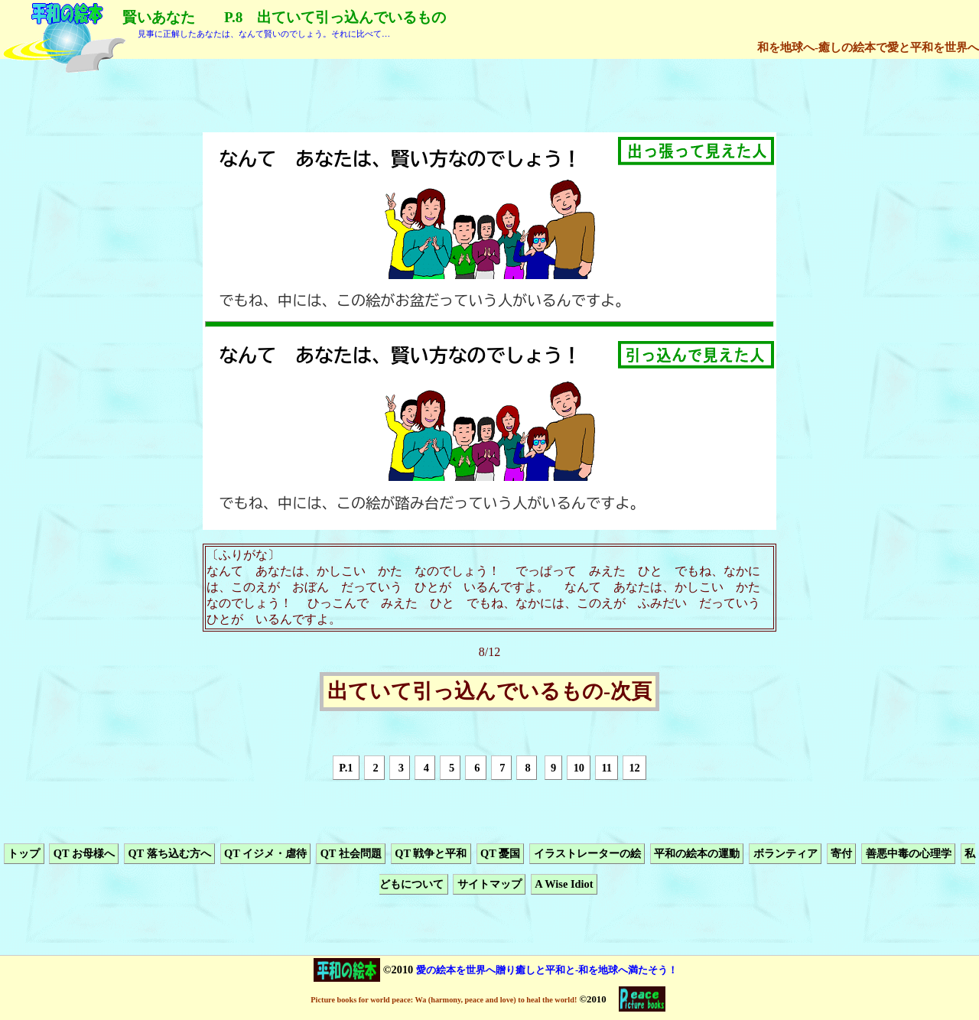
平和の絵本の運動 (697, 853)
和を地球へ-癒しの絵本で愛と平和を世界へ (868, 47)
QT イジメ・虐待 (265, 853)
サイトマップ (489, 885)
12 (634, 768)
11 (606, 768)
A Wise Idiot (564, 885)
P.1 (346, 768)
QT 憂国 (500, 853)
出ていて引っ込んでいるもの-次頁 (489, 692)
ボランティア (785, 853)
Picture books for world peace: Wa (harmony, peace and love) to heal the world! (444, 1000)
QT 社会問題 (351, 853)
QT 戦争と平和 (431, 853)
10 (579, 768)
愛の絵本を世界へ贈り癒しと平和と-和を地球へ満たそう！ (547, 970)
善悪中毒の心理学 (908, 853)
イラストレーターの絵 (587, 853)
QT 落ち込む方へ (169, 853)
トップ (24, 853)
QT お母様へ (84, 853)
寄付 (841, 853)
